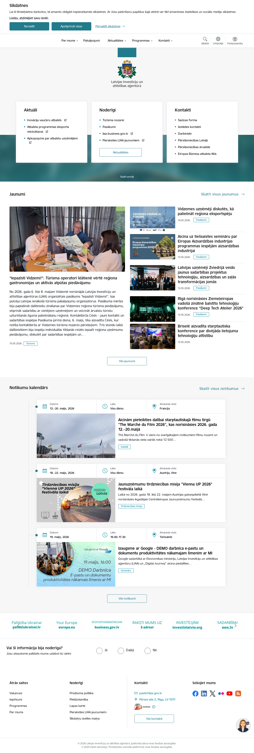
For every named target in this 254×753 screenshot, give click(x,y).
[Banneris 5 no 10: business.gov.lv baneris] (147, 625)
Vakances (16, 693)
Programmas (18, 706)
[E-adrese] (142, 706)
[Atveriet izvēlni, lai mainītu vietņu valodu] (218, 41)
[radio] (101, 650)
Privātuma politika (81, 693)
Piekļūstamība (79, 699)
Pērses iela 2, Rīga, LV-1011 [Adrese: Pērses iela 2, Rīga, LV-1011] (157, 699)
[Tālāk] (235, 626)
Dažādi (124, 446)
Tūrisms (30, 343)
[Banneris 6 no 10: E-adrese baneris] (187, 625)
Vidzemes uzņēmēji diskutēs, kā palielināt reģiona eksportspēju (206, 211)
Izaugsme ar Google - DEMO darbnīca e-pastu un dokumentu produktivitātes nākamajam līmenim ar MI (165, 550)
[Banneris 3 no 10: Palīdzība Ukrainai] (67, 625)
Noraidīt (29, 26)
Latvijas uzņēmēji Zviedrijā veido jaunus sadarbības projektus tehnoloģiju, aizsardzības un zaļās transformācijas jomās (207, 274)
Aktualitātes (120, 152)
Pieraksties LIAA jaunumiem (88, 712)
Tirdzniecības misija (131, 506)
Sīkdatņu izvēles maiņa (85, 718)
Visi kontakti (154, 719)
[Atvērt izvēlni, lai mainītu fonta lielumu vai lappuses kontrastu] (235, 41)
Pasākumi (201, 219)
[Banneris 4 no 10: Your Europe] (107, 625)
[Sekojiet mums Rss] (238, 693)
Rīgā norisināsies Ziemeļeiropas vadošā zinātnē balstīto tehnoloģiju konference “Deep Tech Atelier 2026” (210, 303)
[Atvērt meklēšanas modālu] (205, 41)
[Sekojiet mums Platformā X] (213, 694)
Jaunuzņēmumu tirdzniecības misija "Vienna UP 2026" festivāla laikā (165, 486)
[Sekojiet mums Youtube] (230, 693)
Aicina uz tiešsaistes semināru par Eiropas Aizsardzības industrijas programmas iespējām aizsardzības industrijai (208, 243)
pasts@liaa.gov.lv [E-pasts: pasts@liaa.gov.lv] (150, 693)
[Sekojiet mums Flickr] (221, 693)
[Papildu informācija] (153, 706)
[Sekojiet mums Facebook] (195, 694)
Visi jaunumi (127, 361)
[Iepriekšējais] (19, 626)
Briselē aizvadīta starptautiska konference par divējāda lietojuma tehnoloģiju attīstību (208, 331)
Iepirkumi (16, 699)
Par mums (16, 712)
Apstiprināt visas (71, 26)
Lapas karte (77, 706)
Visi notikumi (127, 598)
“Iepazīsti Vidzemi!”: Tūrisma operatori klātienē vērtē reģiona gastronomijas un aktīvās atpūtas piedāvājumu (63, 280)
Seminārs (126, 570)
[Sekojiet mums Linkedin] (204, 694)
